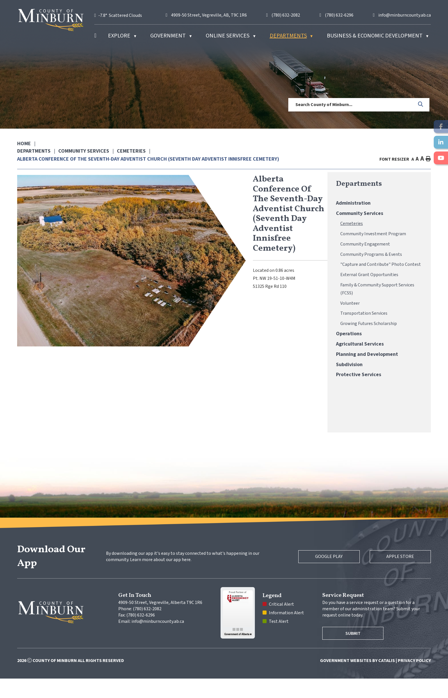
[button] (421, 104)
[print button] (428, 159)
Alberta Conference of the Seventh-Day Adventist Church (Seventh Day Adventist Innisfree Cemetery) (148, 159)
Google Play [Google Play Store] (325, 576)
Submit (354, 653)
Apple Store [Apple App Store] (399, 576)
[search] (351, 104)
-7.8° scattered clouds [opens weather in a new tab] (120, 15)
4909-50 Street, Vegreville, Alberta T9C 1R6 (160, 622)
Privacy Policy (414, 680)
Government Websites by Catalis (357, 680)
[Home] (95, 35)
